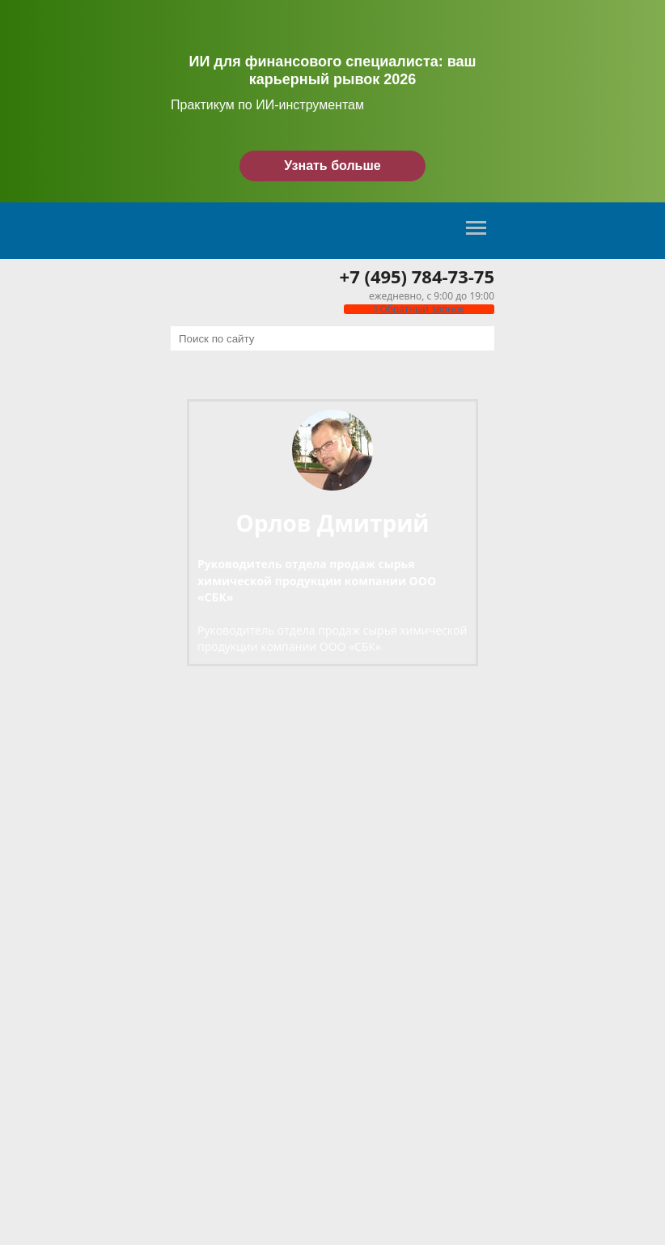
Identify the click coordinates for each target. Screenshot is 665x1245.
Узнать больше (332, 165)
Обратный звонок (419, 309)
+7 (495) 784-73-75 (417, 276)
